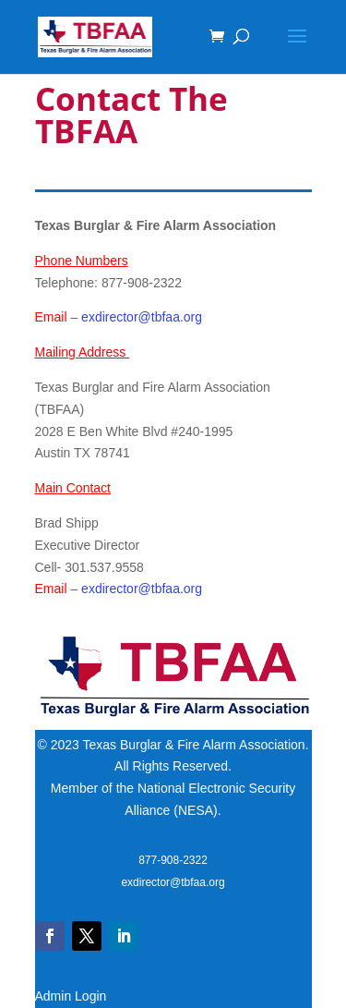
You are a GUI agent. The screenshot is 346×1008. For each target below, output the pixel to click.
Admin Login (71, 996)
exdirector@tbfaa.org (141, 317)
